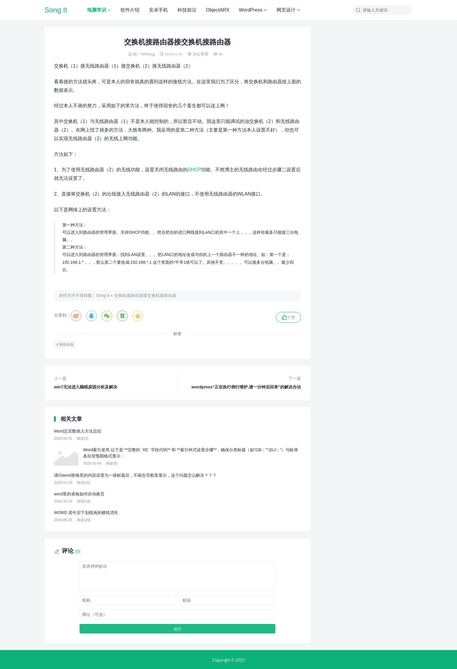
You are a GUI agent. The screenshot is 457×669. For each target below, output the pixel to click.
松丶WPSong (144, 54)
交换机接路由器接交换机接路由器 (145, 295)
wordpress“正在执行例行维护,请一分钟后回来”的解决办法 (243, 381)
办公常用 (200, 54)
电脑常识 (96, 9)
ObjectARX (217, 9)
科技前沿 (186, 9)
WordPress (250, 9)
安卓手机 (158, 9)
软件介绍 (129, 9)
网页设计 (286, 9)
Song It (56, 10)
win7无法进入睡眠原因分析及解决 (112, 381)
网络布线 (66, 343)
